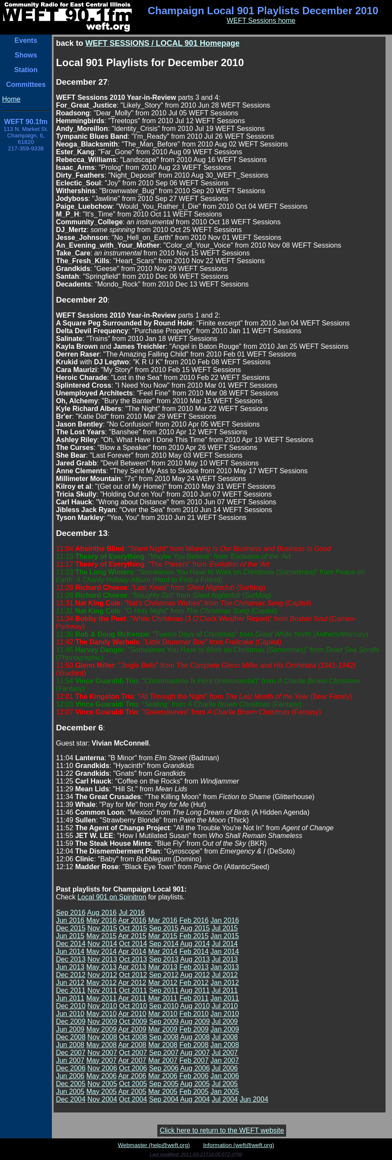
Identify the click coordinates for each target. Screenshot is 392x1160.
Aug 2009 (195, 1021)
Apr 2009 (132, 1029)
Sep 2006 (164, 1068)
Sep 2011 (164, 990)
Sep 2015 (164, 928)
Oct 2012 (133, 974)
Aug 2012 (195, 974)
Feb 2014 (194, 951)
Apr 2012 (132, 982)
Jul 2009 (225, 1021)
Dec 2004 (71, 1099)
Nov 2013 (102, 959)
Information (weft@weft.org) (238, 1145)
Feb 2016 (194, 920)
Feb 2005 (194, 1091)
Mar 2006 (163, 1076)
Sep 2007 (164, 1052)
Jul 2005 (225, 1083)
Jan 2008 (224, 1044)
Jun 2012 (70, 982)
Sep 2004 (164, 1099)
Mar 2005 (163, 1091)
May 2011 (101, 998)
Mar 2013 (163, 967)
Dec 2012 (71, 974)
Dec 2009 (71, 1021)
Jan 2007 (224, 1060)
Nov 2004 (102, 1099)
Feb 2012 (194, 982)
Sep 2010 (164, 1006)
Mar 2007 (163, 1060)
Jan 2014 (224, 951)
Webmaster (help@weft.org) (154, 1145)
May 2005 (101, 1091)
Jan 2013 (224, 967)
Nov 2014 (102, 943)
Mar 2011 (163, 998)
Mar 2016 (163, 920)
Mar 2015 (163, 936)
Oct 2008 (133, 1037)
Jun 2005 (70, 1091)
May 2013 (101, 967)
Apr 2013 (132, 967)
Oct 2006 (133, 1068)
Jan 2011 (224, 998)
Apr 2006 (132, 1076)
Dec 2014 (71, 943)
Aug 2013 (195, 959)
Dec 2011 (71, 990)
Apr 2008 (132, 1044)
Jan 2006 (224, 1076)
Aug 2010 (195, 1006)
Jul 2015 (225, 928)
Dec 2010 (71, 1006)
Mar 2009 (163, 1029)
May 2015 (101, 936)
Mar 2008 (163, 1044)
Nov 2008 (102, 1037)
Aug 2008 (195, 1037)
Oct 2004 (133, 1099)
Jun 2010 (70, 1013)
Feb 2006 (194, 1076)
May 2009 (101, 1029)
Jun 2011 (70, 998)
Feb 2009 (194, 1029)
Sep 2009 (164, 1021)
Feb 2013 (194, 967)
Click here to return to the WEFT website (221, 1130)
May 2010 (101, 1013)
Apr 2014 (132, 951)
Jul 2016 (131, 912)
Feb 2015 (194, 936)
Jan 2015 (224, 936)
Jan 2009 (224, 1029)
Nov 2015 (102, 928)
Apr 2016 (132, 920)
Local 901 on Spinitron (111, 897)
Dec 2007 (71, 1052)
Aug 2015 (195, 928)
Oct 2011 (133, 990)
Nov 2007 (102, 1052)
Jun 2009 (70, 1029)
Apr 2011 (132, 998)
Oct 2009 (133, 1021)
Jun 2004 (254, 1099)
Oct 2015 (133, 928)
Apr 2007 (132, 1060)
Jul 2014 (225, 943)
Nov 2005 (102, 1083)
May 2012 (101, 982)
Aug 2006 (195, 1068)
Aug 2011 (195, 990)
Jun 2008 (70, 1044)
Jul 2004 (225, 1099)
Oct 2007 (133, 1052)
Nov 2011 (102, 990)
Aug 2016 (102, 912)
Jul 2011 (225, 990)
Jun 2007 (70, 1060)
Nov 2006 (102, 1068)
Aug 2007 (195, 1052)
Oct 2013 (133, 959)
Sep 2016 (71, 912)
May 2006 (101, 1076)
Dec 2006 (71, 1068)
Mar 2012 (163, 982)
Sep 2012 (164, 974)
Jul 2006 (225, 1068)
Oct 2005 (133, 1083)
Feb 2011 (194, 998)
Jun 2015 (70, 936)
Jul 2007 (225, 1052)
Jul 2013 (225, 959)
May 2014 (101, 951)
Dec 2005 (71, 1083)
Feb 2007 (194, 1060)
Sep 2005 (164, 1083)
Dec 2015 (71, 928)
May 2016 (101, 920)
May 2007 (101, 1060)
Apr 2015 (132, 936)
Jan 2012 (224, 982)
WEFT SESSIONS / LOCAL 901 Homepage (162, 43)
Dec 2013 (71, 959)
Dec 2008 (71, 1037)
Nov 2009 (102, 1021)
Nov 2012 (102, 974)
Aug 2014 (195, 943)
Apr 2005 (132, 1091)
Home (11, 99)
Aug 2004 (195, 1099)
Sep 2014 (164, 943)
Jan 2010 (224, 1013)
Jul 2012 (225, 974)
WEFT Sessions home (261, 20)
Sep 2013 (164, 959)
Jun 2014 (70, 951)
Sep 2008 (164, 1037)
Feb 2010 (194, 1013)
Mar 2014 (163, 951)
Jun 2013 (70, 967)
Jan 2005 (224, 1091)
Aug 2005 (195, 1083)
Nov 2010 (102, 1006)
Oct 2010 (133, 1006)
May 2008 (101, 1044)
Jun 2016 (70, 920)
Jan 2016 (224, 920)
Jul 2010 (225, 1006)
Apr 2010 (132, 1013)
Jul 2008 (225, 1037)
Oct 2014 (133, 943)
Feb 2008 (194, 1044)
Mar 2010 (163, 1013)
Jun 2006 (70, 1076)
